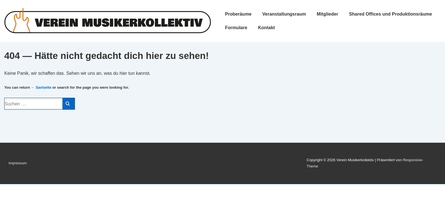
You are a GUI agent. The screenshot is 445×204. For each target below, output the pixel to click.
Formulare (236, 27)
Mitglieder (327, 14)
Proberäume (238, 14)
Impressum (18, 163)
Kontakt (266, 27)
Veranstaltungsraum (284, 14)
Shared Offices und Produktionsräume (390, 14)
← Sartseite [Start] (41, 87)
